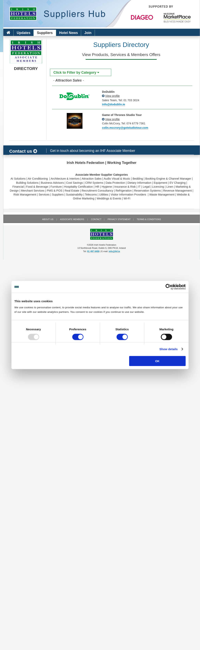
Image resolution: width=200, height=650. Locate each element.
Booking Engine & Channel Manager (168, 178)
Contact (96, 219)
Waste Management (161, 194)
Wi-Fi (127, 198)
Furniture (56, 186)
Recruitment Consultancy (97, 190)
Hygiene (107, 186)
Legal (146, 186)
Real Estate (72, 190)
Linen (169, 186)
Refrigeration (124, 190)
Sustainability (74, 194)
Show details (168, 349)
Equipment (160, 182)
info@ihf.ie (114, 251)
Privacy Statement (119, 219)
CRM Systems (94, 182)
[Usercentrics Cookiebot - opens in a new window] (168, 287)
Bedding (137, 178)
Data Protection (115, 182)
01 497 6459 (93, 251)
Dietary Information (139, 182)
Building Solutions (27, 182)
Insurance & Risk (125, 186)
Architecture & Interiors (65, 178)
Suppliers (45, 33)
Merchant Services (32, 190)
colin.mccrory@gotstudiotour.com (125, 127)
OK (157, 361)
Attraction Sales (92, 178)
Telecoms (91, 194)
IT (139, 186)
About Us (47, 219)
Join (87, 33)
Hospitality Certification (78, 186)
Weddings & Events (109, 198)
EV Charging (177, 182)
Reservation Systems (147, 190)
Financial (18, 186)
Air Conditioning (38, 178)
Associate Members (72, 219)
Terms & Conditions (149, 219)
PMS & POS (54, 190)
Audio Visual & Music (117, 178)
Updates (23, 33)
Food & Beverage (37, 186)
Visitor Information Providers (129, 194)
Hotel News (68, 33)
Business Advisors (52, 182)
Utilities (103, 194)
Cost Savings (74, 182)
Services (44, 194)
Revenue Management (177, 190)
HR (97, 186)
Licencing (158, 186)
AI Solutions (18, 178)
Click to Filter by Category (76, 72)
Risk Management (25, 194)
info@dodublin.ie (113, 104)
